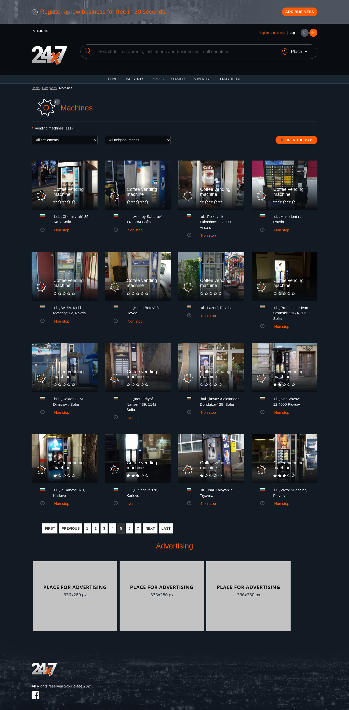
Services (178, 77)
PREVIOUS (70, 527)
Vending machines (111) (54, 127)
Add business (295, 13)
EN (313, 35)
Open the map (296, 138)
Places (157, 77)
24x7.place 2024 (78, 684)
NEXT (150, 527)
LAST (166, 527)
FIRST (50, 527)
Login (293, 35)
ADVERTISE (202, 77)
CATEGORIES (134, 77)
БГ (304, 35)
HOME (112, 77)
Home (36, 86)
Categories (49, 86)
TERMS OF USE (229, 77)
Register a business (271, 35)
